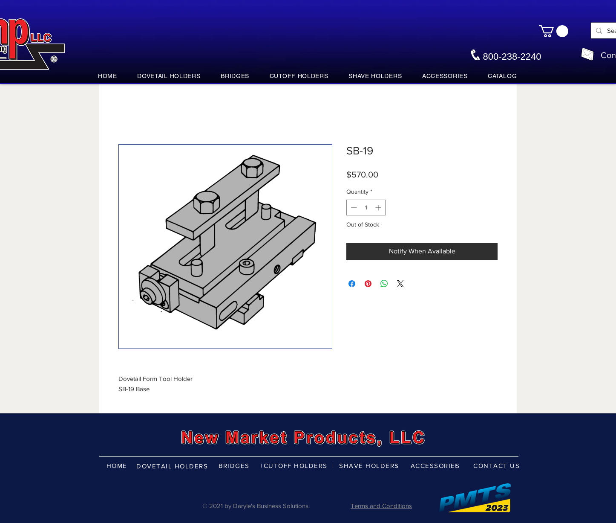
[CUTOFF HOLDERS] (296, 465)
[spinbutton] (366, 207)
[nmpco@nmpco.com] (587, 54)
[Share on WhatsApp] (384, 284)
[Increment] (379, 207)
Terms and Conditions (381, 505)
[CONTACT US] (497, 465)
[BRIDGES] (235, 465)
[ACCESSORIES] (436, 465)
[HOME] (117, 465)
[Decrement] (353, 207)
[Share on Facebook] (352, 284)
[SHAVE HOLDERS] (370, 465)
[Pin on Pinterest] (368, 284)
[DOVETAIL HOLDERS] (173, 465)
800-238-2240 (512, 56)
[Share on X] (400, 284)
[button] (553, 31)
